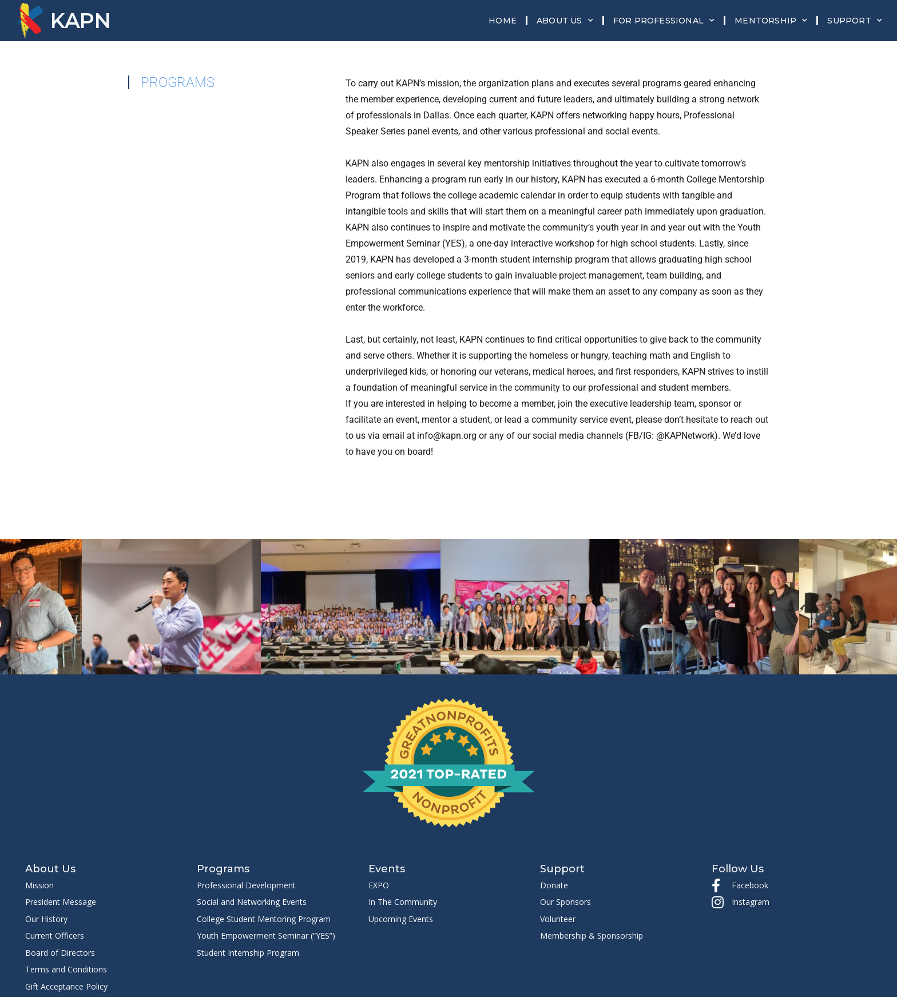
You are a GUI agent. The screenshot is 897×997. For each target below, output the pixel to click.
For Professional (664, 20)
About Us (565, 20)
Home (503, 20)
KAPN (80, 20)
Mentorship (771, 20)
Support (854, 20)
